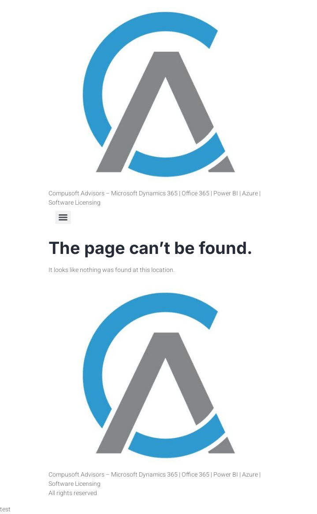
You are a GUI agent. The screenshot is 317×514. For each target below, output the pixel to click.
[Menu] (63, 217)
